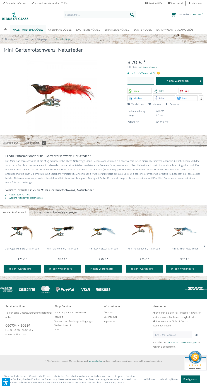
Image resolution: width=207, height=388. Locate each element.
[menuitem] (175, 3)
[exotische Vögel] (88, 29)
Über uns (109, 312)
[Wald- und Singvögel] (28, 29)
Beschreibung (10, 142)
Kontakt (58, 316)
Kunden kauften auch (15, 212)
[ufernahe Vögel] (60, 29)
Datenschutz (110, 316)
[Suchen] (132, 14)
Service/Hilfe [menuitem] (153, 3)
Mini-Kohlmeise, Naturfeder (103, 248)
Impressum (109, 321)
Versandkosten (95, 361)
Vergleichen (135, 104)
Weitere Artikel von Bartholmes (24, 197)
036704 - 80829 (17, 325)
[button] (139, 91)
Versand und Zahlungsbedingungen (73, 321)
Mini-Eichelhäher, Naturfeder (63, 248)
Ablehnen (149, 379)
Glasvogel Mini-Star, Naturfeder (22, 248)
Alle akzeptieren (169, 379)
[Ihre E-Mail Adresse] (172, 334)
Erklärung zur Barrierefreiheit (70, 312)
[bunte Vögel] (142, 29)
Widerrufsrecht (62, 325)
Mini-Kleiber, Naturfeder (185, 248)
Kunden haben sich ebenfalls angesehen (55, 212)
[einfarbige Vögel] (116, 29)
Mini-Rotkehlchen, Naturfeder (144, 248)
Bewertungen (35, 143)
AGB (56, 329)
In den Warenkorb (20, 269)
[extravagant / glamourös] (175, 29)
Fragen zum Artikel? (17, 194)
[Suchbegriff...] (100, 14)
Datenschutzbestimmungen (182, 342)
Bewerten (172, 104)
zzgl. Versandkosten (147, 67)
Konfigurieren (190, 379)
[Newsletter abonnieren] (196, 334)
